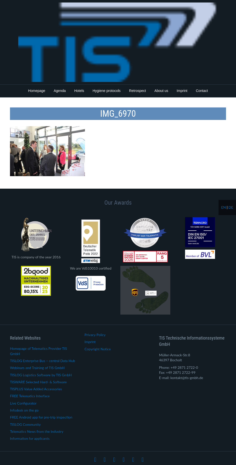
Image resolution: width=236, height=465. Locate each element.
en (223, 207)
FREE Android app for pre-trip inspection (41, 417)
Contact (202, 91)
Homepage (36, 91)
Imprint (182, 91)
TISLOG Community (25, 424)
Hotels (79, 91)
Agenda (60, 91)
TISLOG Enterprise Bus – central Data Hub (42, 361)
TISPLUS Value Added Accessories (36, 389)
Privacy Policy (94, 335)
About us (161, 91)
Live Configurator (23, 403)
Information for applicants (29, 438)
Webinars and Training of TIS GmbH (37, 368)
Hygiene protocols (107, 91)
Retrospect (137, 91)
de (231, 207)
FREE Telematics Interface (30, 396)
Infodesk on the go (24, 410)
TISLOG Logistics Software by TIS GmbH (41, 375)
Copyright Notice (97, 349)
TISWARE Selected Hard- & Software (38, 382)
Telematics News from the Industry (36, 431)
